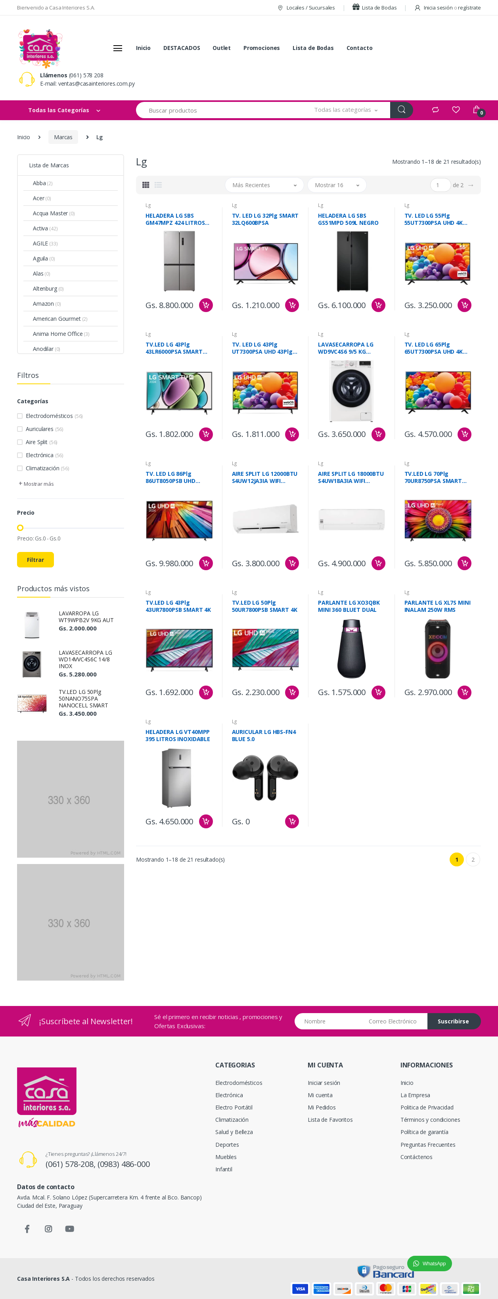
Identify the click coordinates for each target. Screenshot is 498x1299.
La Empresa (415, 1095)
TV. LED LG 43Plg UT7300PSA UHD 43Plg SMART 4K (262, 348)
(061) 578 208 (86, 75)
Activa (45, 228)
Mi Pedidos (322, 1107)
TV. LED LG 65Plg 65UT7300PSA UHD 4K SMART (433, 348)
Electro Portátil (234, 1107)
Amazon (47, 303)
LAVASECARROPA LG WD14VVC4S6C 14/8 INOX (85, 659)
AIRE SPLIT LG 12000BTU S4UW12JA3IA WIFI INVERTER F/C (265, 477)
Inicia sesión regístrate (447, 7)
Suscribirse (453, 1021)
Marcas (63, 137)
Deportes (227, 1144)
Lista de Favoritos (330, 1119)
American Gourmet (60, 318)
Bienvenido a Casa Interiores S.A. (56, 7)
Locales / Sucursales (306, 7)
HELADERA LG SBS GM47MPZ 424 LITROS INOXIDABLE (175, 219)
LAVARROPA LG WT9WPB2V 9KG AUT (86, 616)
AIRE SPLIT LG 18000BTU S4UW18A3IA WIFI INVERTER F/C (351, 477)
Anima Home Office (61, 333)
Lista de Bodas (374, 7)
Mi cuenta (320, 1095)
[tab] (145, 184)
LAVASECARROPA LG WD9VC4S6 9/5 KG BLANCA (346, 348)
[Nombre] (329, 1021)
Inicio (143, 48)
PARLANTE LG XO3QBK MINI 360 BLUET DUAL (348, 606)
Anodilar (46, 349)
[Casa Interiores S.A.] (40, 48)
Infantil (223, 1169)
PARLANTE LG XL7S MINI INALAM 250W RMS (437, 606)
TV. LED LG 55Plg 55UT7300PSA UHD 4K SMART (433, 219)
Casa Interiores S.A (43, 1278)
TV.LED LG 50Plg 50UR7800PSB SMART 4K (264, 606)
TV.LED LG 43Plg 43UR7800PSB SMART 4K (178, 606)
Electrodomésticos (54, 416)
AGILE (45, 243)
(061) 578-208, (72, 1164)
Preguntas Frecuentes (428, 1144)
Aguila (44, 258)
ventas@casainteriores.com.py (96, 83)
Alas (41, 273)
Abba (43, 183)
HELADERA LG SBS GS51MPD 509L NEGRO (348, 219)
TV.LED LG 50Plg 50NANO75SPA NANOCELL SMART (83, 698)
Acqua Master (54, 213)
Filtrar (35, 559)
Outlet (222, 48)
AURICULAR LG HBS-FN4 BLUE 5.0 (264, 735)
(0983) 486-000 (124, 1164)
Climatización (47, 468)
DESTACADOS (181, 48)
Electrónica (44, 455)
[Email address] (395, 1021)
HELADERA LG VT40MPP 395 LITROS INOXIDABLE (178, 735)
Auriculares (44, 429)
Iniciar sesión (324, 1082)
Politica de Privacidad (427, 1107)
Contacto (360, 48)
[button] (346, 110)
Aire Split (41, 442)
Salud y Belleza (234, 1132)
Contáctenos (416, 1157)
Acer (42, 198)
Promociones (261, 48)
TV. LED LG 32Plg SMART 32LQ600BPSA (265, 219)
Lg (148, 205)
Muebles (226, 1157)
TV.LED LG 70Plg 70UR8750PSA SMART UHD (433, 477)
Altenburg (48, 288)
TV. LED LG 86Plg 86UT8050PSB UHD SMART (170, 477)
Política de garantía (424, 1132)
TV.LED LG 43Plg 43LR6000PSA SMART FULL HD (174, 348)
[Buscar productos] (219, 110)
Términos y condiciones (430, 1119)
